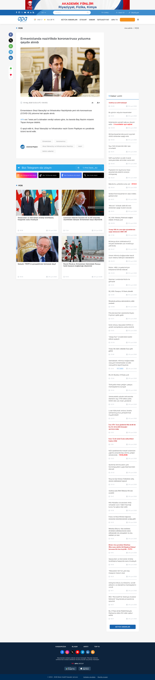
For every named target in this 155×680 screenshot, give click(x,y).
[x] (72, 652)
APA (22, 120)
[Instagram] (19, 12)
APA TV (114, 20)
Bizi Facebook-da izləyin (71, 175)
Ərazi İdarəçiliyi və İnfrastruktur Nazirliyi (58, 146)
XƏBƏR (92, 20)
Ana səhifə (128, 28)
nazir (80, 146)
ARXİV (85, 646)
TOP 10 (97, 646)
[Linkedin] (30, 13)
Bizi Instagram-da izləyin (26, 175)
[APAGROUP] (77, 663)
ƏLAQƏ (75, 646)
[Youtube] (25, 13)
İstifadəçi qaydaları (89, 677)
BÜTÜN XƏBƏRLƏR (69, 20)
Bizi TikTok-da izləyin (48, 175)
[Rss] (33, 13)
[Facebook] (16, 12)
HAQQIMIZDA (60, 646)
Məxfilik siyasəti (103, 677)
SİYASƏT (83, 20)
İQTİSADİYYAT (103, 20)
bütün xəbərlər (48, 151)
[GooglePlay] (70, 669)
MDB (137, 28)
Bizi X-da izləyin (90, 175)
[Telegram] (28, 13)
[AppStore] (84, 669)
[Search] (88, 13)
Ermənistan (47, 141)
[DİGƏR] (137, 19)
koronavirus (60, 141)
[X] (22, 13)
